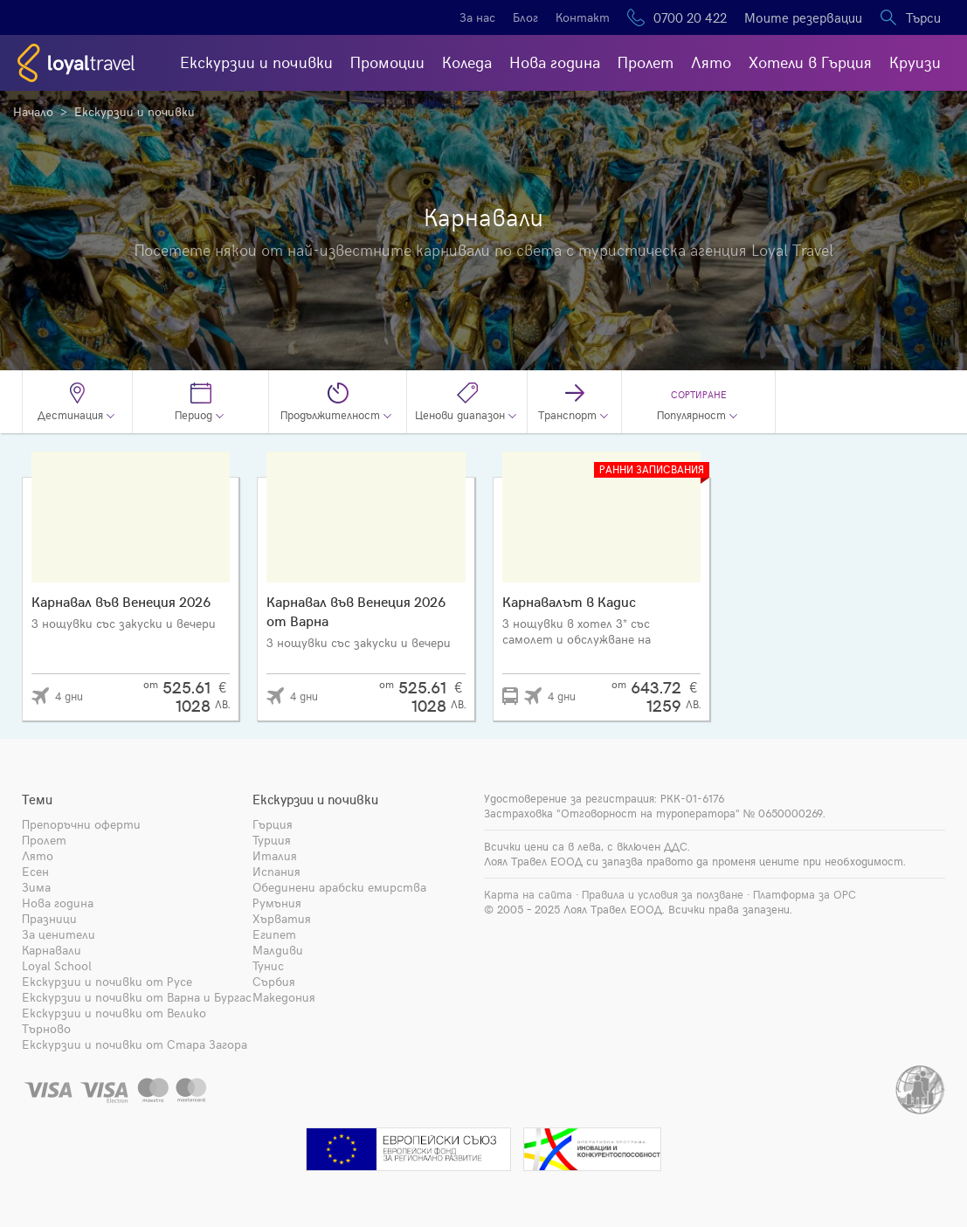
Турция (271, 839)
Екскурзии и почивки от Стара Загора (134, 1044)
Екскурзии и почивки (256, 61)
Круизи (915, 61)
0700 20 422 (690, 17)
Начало (33, 111)
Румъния (276, 902)
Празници (49, 918)
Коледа (467, 61)
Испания (276, 871)
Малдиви (277, 949)
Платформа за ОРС (804, 894)
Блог (525, 17)
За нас (477, 17)
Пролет (645, 61)
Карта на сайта (528, 894)
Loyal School (57, 965)
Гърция (272, 824)
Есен (35, 871)
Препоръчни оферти (81, 824)
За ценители (58, 934)
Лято (711, 61)
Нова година (554, 61)
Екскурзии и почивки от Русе (107, 981)
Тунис (268, 965)
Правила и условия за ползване (662, 894)
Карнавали (51, 949)
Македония (283, 997)
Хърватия (281, 918)
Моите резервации (803, 17)
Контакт (583, 17)
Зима (36, 887)
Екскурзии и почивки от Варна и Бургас (137, 997)
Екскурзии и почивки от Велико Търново (114, 1020)
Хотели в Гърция (810, 61)
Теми (37, 799)
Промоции (387, 61)
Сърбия (273, 981)
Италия (274, 855)
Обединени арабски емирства (339, 887)
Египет (274, 934)
